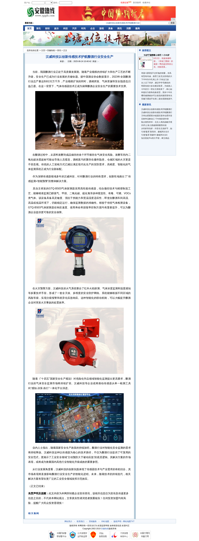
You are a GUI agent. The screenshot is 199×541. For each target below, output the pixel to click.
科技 (65, 28)
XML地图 (105, 521)
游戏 (101, 28)
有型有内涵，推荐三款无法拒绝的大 (156, 76)
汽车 (74, 28)
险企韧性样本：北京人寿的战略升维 (156, 122)
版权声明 (117, 521)
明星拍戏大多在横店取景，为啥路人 (156, 86)
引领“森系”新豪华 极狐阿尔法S (154, 135)
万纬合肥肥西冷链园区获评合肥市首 (156, 116)
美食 (110, 28)
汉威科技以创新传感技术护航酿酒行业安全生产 (127, 23)
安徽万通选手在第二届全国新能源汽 (156, 99)
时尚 (83, 28)
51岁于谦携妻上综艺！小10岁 (156, 55)
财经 (47, 28)
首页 (29, 28)
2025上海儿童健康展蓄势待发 (154, 125)
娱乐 (56, 28)
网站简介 (68, 521)
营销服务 (93, 521)
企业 (92, 28)
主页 (43, 50)
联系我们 (80, 521)
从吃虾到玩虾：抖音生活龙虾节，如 (156, 128)
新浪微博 (137, 2)
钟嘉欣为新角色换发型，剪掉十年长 (156, 92)
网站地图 (127, 521)
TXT (132, 521)
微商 (137, 28)
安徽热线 (51, 50)
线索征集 (124, 2)
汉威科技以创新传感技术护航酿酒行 (156, 109)
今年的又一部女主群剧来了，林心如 (156, 89)
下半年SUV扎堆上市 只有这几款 (155, 79)
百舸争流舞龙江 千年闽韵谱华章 (155, 119)
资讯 (38, 28)
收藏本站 (146, 2)
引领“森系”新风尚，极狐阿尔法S (155, 132)
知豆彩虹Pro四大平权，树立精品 (155, 138)
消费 (128, 28)
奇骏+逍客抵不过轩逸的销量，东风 (156, 73)
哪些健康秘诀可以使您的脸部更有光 (156, 95)
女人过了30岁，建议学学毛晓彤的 (155, 83)
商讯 (119, 28)
